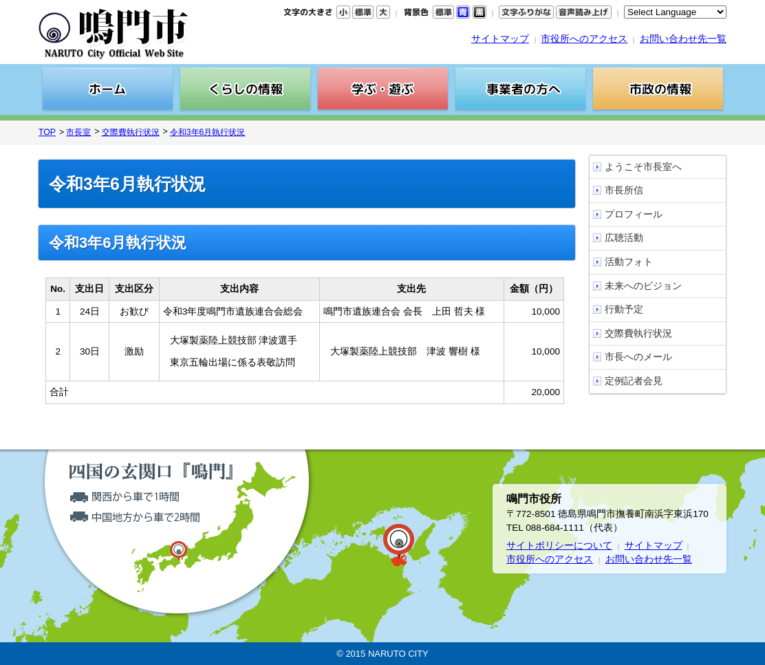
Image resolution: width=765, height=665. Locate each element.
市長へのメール (638, 357)
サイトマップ (500, 39)
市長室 (78, 132)
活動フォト (629, 262)
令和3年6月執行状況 (208, 132)
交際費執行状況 (131, 132)
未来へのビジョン (643, 286)
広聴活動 (624, 238)
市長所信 (624, 190)
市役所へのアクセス (584, 39)
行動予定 (624, 309)
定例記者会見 (633, 381)
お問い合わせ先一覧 (683, 39)
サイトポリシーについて (559, 545)
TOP (47, 132)
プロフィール (633, 214)
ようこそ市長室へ (643, 167)
